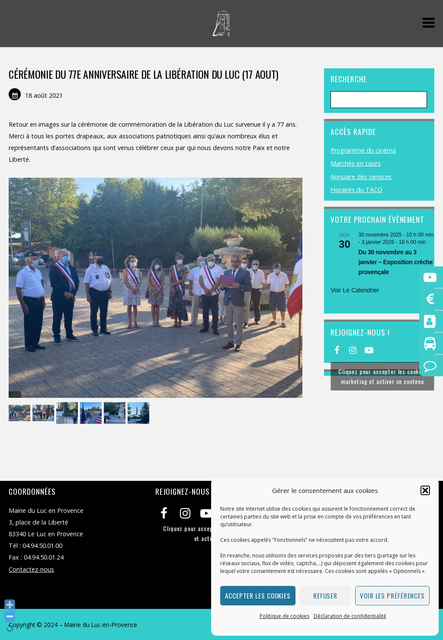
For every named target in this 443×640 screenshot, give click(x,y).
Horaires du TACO (356, 190)
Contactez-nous (31, 569)
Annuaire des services (361, 177)
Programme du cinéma (363, 150)
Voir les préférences (392, 595)
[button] (425, 490)
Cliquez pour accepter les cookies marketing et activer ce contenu (382, 376)
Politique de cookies (284, 616)
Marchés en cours (356, 163)
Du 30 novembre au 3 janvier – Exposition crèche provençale (395, 262)
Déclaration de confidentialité (350, 616)
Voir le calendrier (355, 290)
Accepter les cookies (258, 595)
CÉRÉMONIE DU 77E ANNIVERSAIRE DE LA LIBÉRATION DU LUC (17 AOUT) (143, 74)
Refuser (325, 595)
